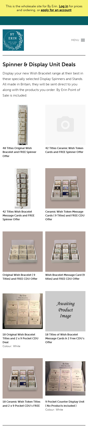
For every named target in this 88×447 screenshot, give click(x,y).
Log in (63, 6)
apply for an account (56, 10)
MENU (75, 40)
